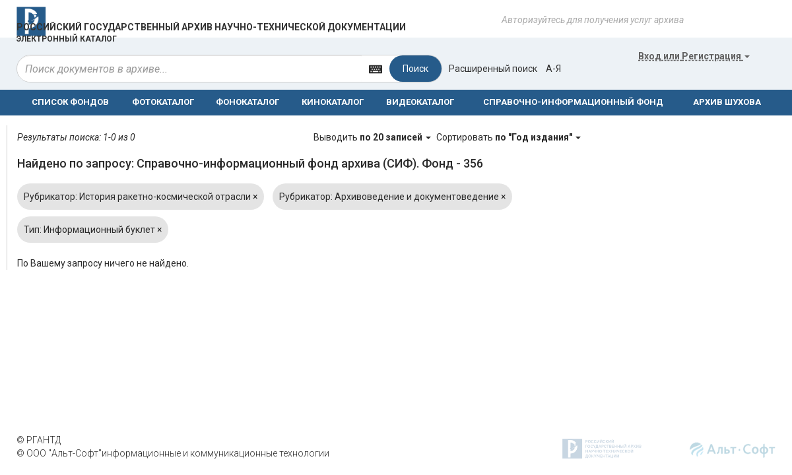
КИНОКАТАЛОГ (333, 102)
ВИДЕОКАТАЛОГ (420, 102)
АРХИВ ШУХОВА (727, 102)
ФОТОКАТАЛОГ (163, 102)
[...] (189, 68)
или (694, 56)
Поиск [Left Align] (415, 68)
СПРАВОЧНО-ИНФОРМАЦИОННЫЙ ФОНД (573, 102)
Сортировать (508, 137)
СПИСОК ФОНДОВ (70, 102)
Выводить (373, 137)
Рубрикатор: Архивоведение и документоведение (392, 196)
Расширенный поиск (493, 68)
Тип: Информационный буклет (93, 229)
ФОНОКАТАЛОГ (247, 102)
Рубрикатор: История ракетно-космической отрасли (140, 196)
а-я (553, 68)
